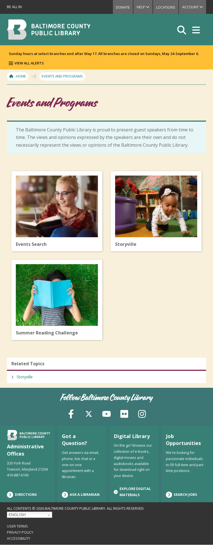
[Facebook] (71, 413)
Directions (22, 495)
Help (144, 6)
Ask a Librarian (81, 495)
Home (21, 76)
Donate (121, 7)
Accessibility (18, 538)
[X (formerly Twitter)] (88, 413)
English (17, 514)
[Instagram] (142, 413)
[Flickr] (124, 413)
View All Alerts (29, 63)
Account (194, 6)
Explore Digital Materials (132, 491)
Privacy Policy (20, 532)
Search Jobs (181, 495)
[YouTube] (106, 413)
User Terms (17, 526)
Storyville (25, 376)
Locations (165, 7)
